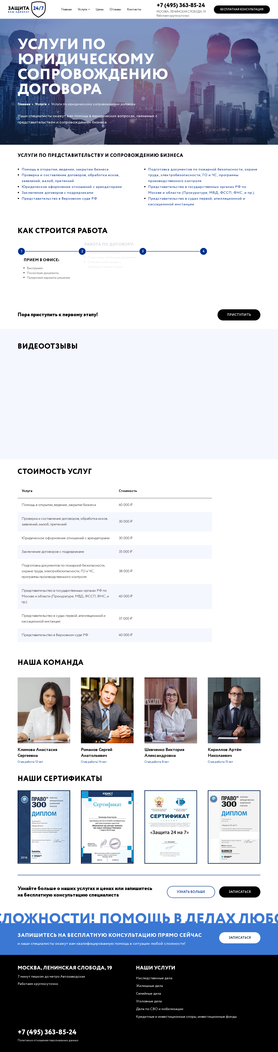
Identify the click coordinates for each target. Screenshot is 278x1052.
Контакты (134, 9)
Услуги (82, 9)
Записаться (240, 895)
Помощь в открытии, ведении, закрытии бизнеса (65, 169)
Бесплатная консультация (241, 9)
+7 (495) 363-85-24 (181, 5)
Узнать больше (191, 895)
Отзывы (115, 9)
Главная (66, 9)
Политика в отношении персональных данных (48, 1040)
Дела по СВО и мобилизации (159, 1009)
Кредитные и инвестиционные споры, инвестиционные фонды (186, 1016)
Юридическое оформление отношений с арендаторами (72, 187)
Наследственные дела (154, 978)
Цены (100, 9)
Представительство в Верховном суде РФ (59, 198)
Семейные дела (148, 993)
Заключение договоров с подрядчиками (57, 192)
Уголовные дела (149, 1001)
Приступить (239, 318)
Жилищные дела (149, 986)
